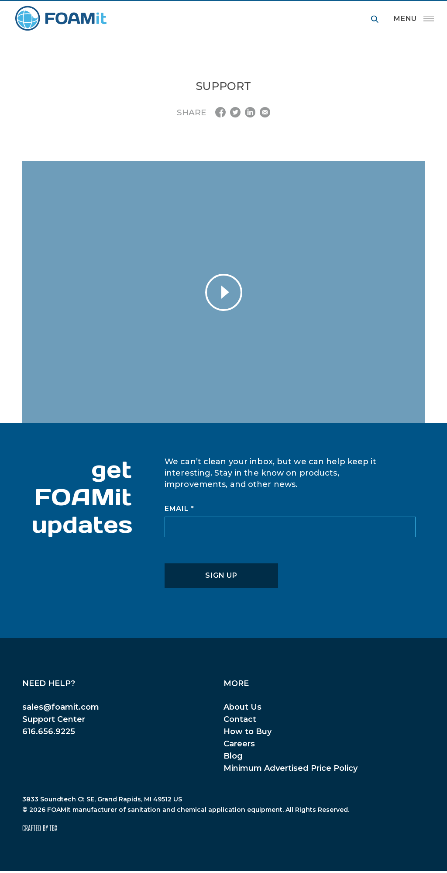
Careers (239, 744)
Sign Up (221, 575)
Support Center (53, 719)
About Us (242, 707)
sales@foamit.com (60, 707)
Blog (233, 756)
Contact (240, 719)
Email (179, 508)
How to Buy (248, 731)
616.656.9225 (48, 731)
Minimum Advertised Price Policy (291, 768)
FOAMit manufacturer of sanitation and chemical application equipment (60, 18)
